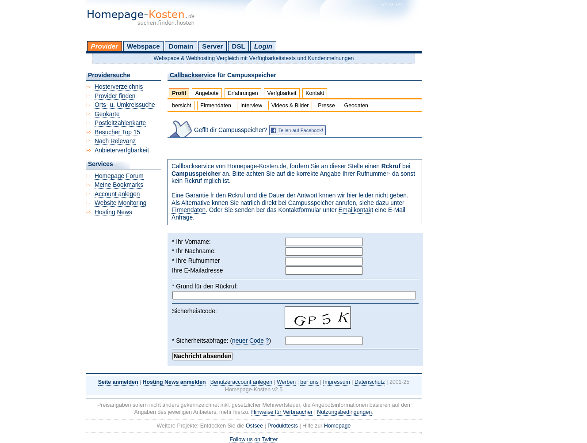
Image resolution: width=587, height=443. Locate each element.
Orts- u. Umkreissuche (125, 105)
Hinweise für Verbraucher (282, 412)
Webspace (143, 46)
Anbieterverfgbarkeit (122, 150)
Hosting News (113, 212)
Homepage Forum (119, 176)
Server (212, 46)
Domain (181, 46)
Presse (326, 105)
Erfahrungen (243, 93)
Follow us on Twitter (253, 439)
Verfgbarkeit (281, 93)
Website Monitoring (120, 203)
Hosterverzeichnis (119, 86)
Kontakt (314, 93)
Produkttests (282, 426)
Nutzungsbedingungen (344, 412)
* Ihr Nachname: (194, 251)
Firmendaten (215, 105)
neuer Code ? (250, 340)
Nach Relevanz (115, 141)
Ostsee (254, 426)
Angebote (207, 93)
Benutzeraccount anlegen (241, 382)
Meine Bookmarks (119, 185)
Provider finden (115, 96)
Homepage (337, 426)
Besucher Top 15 (117, 132)
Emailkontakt (356, 210)
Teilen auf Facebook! (301, 130)
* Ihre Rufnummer (196, 260)
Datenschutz (369, 382)
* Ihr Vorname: (191, 242)
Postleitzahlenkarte (120, 123)
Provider (104, 46)
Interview (251, 105)
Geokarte (107, 114)
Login (263, 46)
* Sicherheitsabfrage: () (221, 341)
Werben (286, 382)
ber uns (309, 382)
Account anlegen (117, 194)
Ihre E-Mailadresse (197, 270)
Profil (179, 93)
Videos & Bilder (290, 105)
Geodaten (356, 105)
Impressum (336, 382)
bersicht (181, 105)
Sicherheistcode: (194, 311)
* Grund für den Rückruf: (205, 286)
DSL (238, 46)
